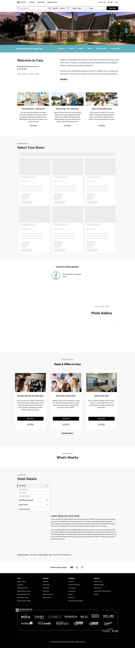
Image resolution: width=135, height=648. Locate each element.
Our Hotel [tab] (33, 486)
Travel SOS (46, 591)
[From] (55, 8)
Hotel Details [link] (115, 48)
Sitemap (96, 594)
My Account (46, 584)
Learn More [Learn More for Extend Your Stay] (101, 424)
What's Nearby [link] (101, 48)
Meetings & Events (52, 2)
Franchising (71, 591)
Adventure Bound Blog (23, 601)
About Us (71, 581)
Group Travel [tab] (33, 505)
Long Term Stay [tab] (24, 509)
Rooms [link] (71, 48)
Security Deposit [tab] (24, 496)
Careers (70, 594)
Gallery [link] (80, 48)
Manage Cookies (99, 584)
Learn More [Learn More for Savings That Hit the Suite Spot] (30, 424)
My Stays (110, 2)
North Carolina (43, 554)
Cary (50, 554)
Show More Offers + (67, 433)
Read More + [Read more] (64, 79)
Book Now (30, 419)
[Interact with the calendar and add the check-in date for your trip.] (67, 8)
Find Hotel (112, 8)
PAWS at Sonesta (48, 594)
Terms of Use (97, 588)
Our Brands (32, 2)
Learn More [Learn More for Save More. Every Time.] (65, 424)
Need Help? (46, 588)
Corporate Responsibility (75, 601)
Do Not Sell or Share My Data (102, 591)
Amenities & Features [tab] (33, 500)
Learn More (33, 125)
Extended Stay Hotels (23, 594)
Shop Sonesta (47, 597)
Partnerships (72, 588)
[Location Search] (34, 8)
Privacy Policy (98, 581)
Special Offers (41, 2)
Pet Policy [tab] (22, 493)
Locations (20, 584)
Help (116, 2)
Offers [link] (90, 48)
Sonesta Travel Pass (74, 584)
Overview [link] (61, 48)
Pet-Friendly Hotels (22, 597)
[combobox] (34, 8)
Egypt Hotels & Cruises (24, 591)
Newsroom (71, 597)
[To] (63, 8)
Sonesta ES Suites (23, 554)
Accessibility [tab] (23, 489)
